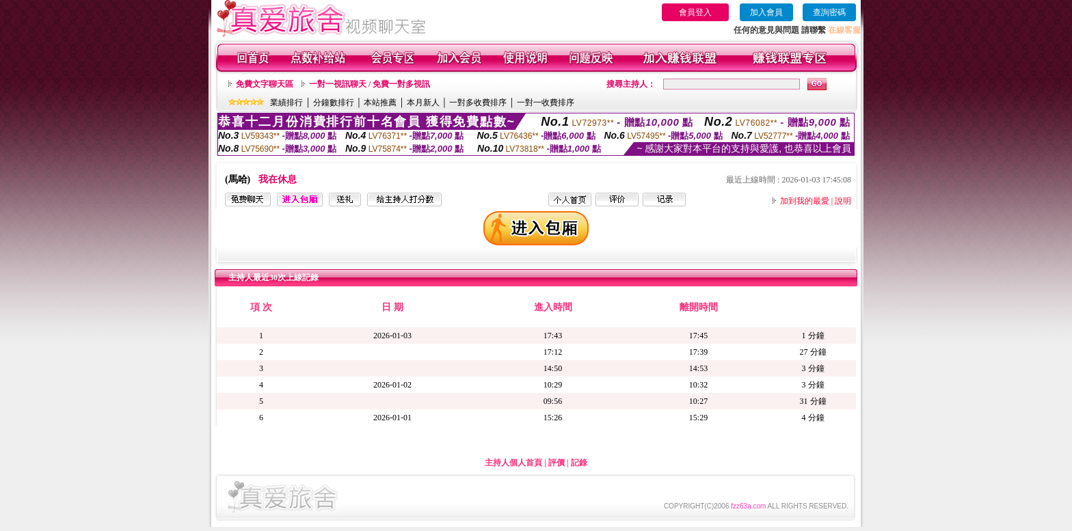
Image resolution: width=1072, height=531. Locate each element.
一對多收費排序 (478, 102)
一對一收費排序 (545, 102)
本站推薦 (380, 102)
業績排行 (286, 102)
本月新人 (423, 102)
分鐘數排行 (333, 102)
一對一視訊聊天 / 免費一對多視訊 (369, 84)
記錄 (579, 462)
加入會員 (766, 12)
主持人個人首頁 (513, 462)
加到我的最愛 (804, 201)
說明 (843, 201)
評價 (556, 462)
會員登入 (695, 12)
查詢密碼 (829, 12)
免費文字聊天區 (264, 84)
